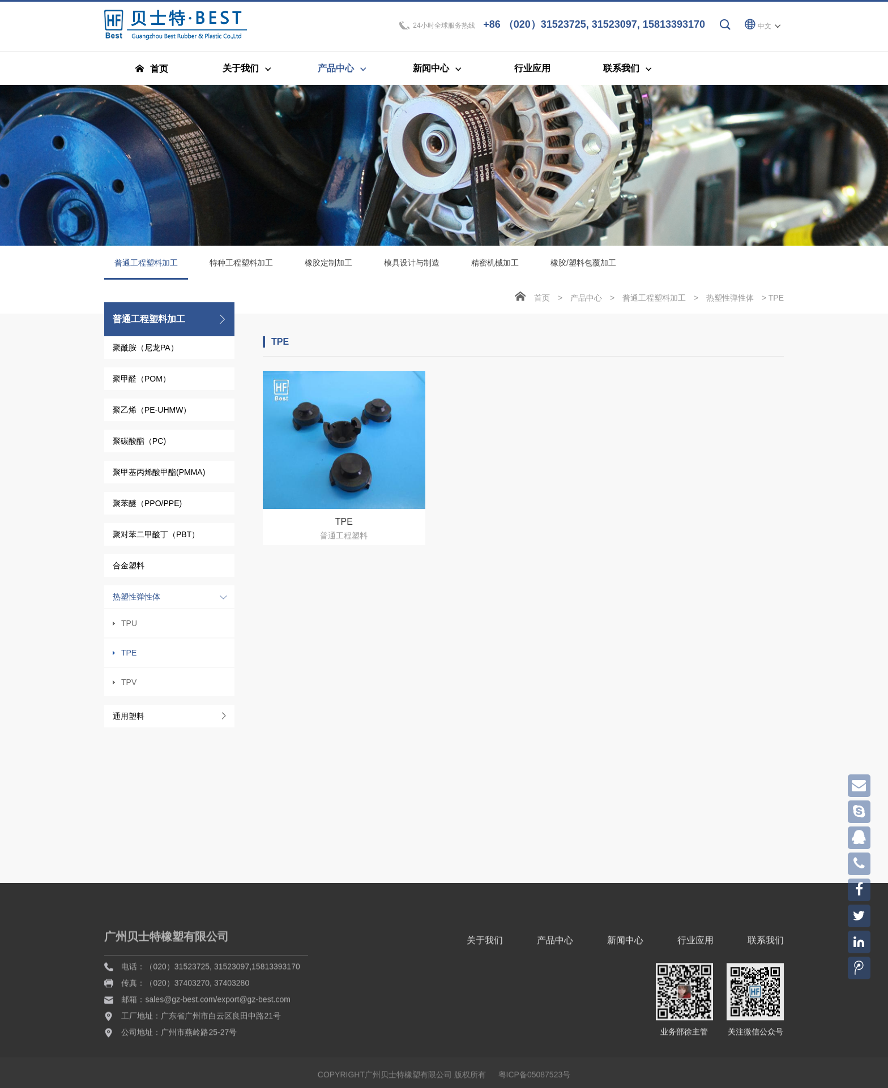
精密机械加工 (495, 267)
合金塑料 (128, 570)
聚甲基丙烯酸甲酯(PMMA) (159, 476)
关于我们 (485, 1030)
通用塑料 (128, 720)
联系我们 (766, 1030)
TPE (128, 657)
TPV (128, 686)
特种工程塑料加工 (241, 267)
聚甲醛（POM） (141, 383)
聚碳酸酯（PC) (139, 445)
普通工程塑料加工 (146, 273)
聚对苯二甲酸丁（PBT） (156, 538)
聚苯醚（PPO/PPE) (147, 507)
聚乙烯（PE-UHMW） (152, 414)
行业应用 (695, 1030)
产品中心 (586, 302)
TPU (129, 627)
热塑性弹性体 (136, 601)
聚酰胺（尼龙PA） (145, 352)
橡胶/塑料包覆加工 (583, 267)
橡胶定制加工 (328, 267)
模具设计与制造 (411, 267)
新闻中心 (625, 1030)
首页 (542, 302)
